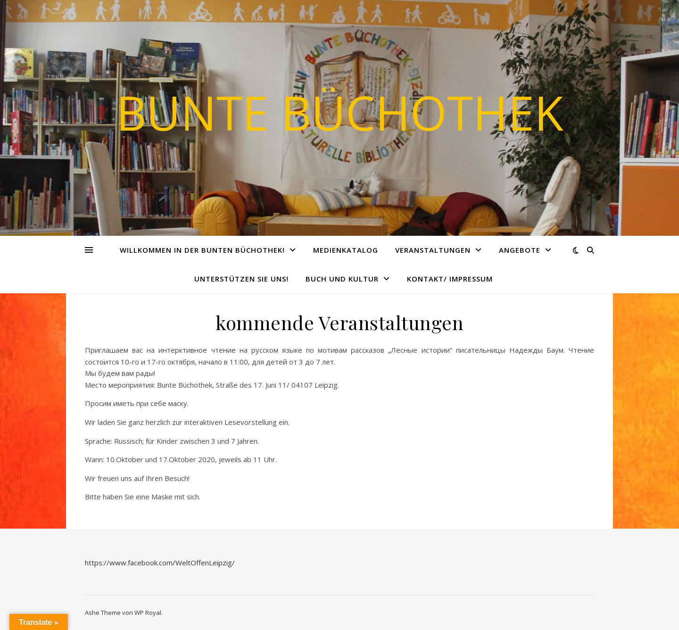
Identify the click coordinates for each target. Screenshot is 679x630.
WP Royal (147, 612)
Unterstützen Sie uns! (241, 278)
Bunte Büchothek (339, 112)
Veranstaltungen (433, 250)
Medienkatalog (345, 250)
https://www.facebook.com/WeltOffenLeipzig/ (160, 562)
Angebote (519, 250)
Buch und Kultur (342, 278)
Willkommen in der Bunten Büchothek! (202, 250)
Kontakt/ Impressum (450, 278)
